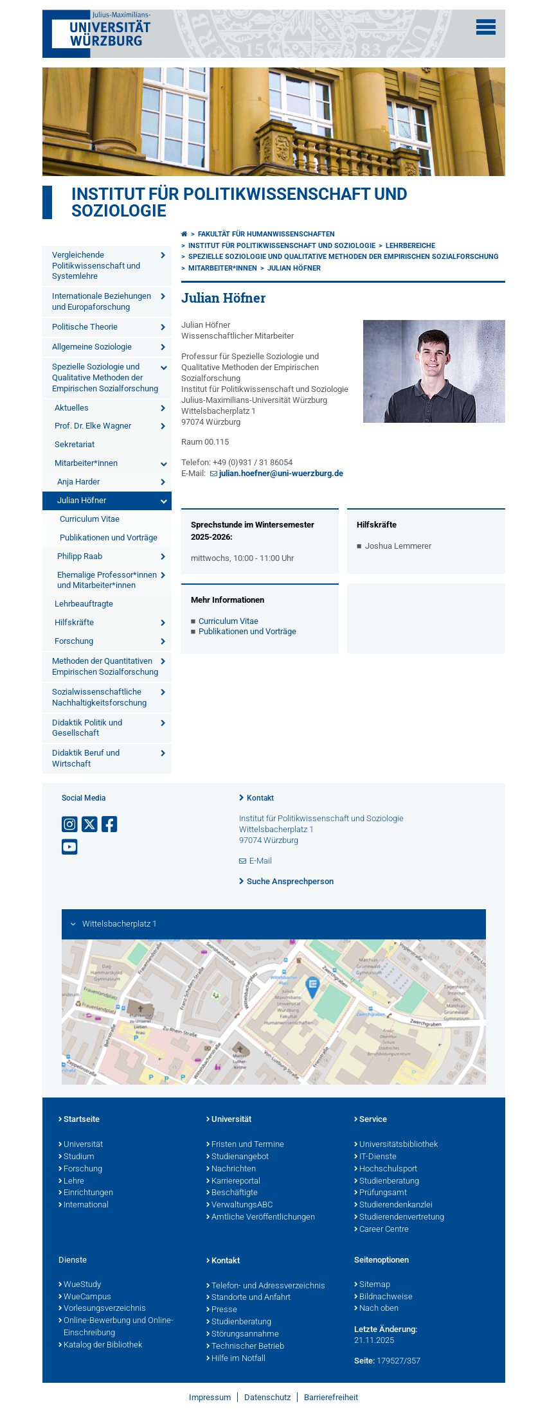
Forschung (74, 641)
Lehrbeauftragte (84, 604)
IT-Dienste (375, 1157)
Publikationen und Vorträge (108, 537)
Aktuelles (72, 408)
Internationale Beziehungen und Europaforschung (101, 301)
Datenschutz (267, 1397)
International (83, 1205)
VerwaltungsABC (239, 1205)
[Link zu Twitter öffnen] (91, 824)
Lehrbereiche (410, 246)
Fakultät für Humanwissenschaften (266, 234)
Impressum (210, 1397)
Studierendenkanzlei (393, 1205)
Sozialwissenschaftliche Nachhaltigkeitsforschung (99, 697)
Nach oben (376, 1309)
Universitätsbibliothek (396, 1145)
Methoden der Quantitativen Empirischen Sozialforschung (105, 666)
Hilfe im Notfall (235, 1359)
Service (370, 1120)
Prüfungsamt (380, 1193)
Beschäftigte (232, 1193)
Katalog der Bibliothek (100, 1345)
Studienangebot (237, 1157)
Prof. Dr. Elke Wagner (93, 426)
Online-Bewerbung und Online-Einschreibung (116, 1327)
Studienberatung (386, 1181)
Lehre (71, 1181)
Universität (80, 1145)
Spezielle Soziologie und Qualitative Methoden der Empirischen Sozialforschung (105, 377)
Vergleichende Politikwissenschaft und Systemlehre (96, 265)
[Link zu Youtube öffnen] (71, 847)
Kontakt (260, 798)
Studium (76, 1157)
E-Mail (260, 861)
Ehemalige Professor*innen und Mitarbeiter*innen (107, 580)
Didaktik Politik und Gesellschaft (87, 728)
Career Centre (381, 1230)
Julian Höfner (81, 500)
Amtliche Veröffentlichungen (260, 1217)
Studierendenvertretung (399, 1217)
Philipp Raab (79, 556)
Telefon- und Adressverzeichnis (265, 1286)
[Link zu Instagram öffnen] (71, 824)
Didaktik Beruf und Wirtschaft (86, 758)
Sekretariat (74, 444)
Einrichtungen (85, 1193)
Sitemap (372, 1285)
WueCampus (84, 1297)
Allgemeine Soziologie (92, 346)
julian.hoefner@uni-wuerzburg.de (281, 473)
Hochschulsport (385, 1169)
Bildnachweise (383, 1297)
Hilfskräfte (74, 622)
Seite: (364, 1360)
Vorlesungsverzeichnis (102, 1309)
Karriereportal (233, 1181)
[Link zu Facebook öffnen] (111, 824)
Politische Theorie (85, 327)
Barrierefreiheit (331, 1397)
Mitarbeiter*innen (86, 463)
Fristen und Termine (245, 1145)
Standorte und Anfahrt (248, 1298)
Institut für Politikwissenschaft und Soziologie (239, 202)
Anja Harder (78, 481)
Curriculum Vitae (90, 519)
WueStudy (79, 1285)
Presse (221, 1310)
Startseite (79, 1120)
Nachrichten (231, 1169)
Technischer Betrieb (245, 1347)
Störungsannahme (242, 1334)
